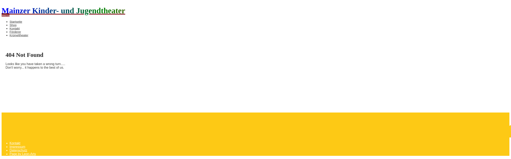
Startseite (16, 21)
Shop (13, 25)
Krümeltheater (19, 35)
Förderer (15, 32)
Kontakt (15, 28)
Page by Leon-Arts (23, 154)
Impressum (17, 146)
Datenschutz (18, 150)
